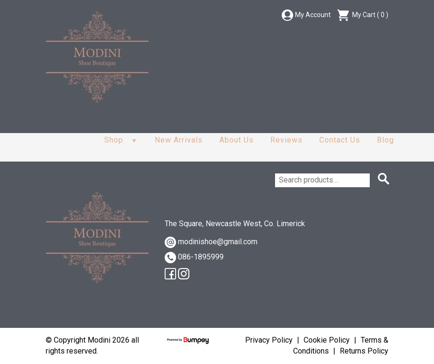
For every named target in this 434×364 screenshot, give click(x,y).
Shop (113, 139)
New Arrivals (179, 139)
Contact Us (339, 139)
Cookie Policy (327, 340)
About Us (236, 139)
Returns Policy (364, 350)
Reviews (286, 139)
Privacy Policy (269, 340)
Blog (385, 139)
